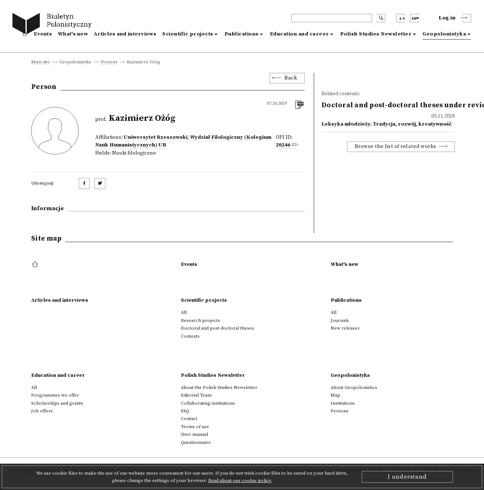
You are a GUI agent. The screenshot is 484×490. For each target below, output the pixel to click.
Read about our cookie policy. (240, 480)
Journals (340, 320)
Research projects (200, 320)
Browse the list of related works (395, 146)
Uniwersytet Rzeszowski (155, 137)
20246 (283, 145)
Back (290, 78)
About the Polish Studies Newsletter (219, 387)
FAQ (185, 411)
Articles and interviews (125, 34)
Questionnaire (196, 442)
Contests (190, 336)
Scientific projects (187, 34)
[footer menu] (35, 265)
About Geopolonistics (354, 387)
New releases (345, 328)
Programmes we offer (55, 395)
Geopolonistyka (444, 34)
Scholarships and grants (57, 403)
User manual (194, 434)
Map (335, 395)
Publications (241, 34)
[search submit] (381, 18)
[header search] (331, 18)
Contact (189, 419)
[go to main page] (53, 24)
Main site (40, 62)
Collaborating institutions (208, 403)
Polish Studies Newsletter (376, 34)
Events (43, 34)
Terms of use (195, 427)
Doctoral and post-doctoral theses (217, 328)
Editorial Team (196, 395)
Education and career (299, 34)
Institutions (343, 403)
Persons (109, 62)
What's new (73, 34)
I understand (407, 476)
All (184, 312)
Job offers (42, 411)
